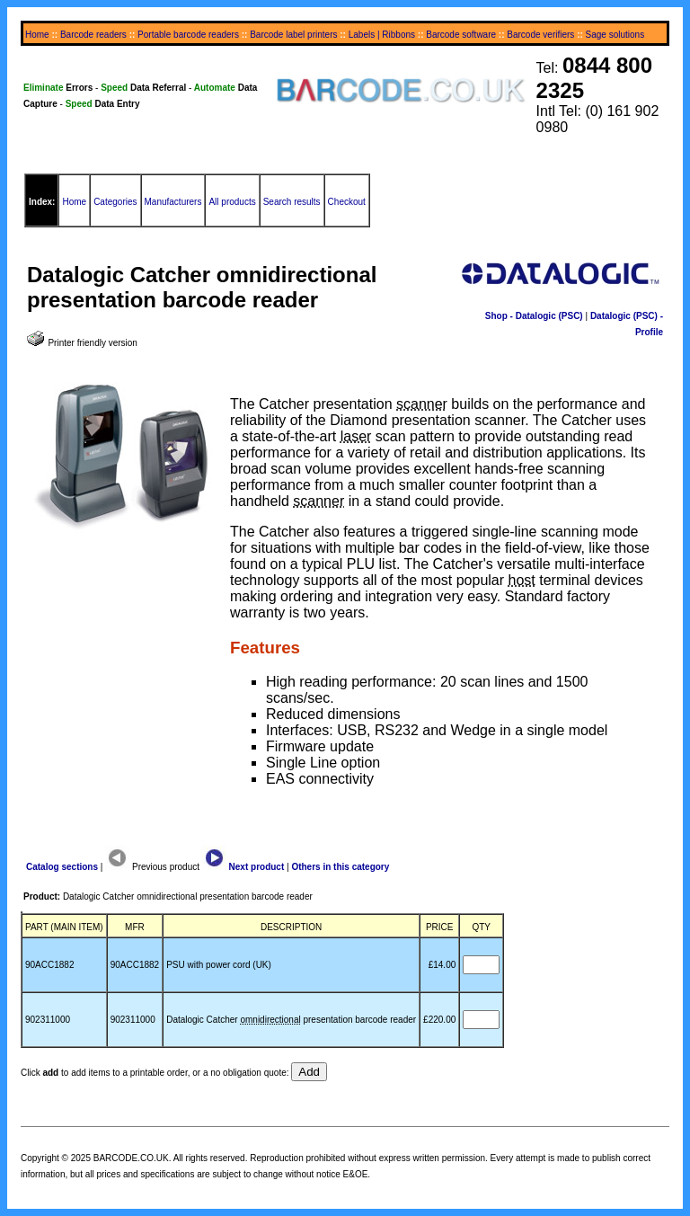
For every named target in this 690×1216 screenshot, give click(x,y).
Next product (243, 867)
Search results (292, 202)
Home (37, 35)
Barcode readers (93, 35)
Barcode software (461, 35)
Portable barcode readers (188, 35)
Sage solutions (615, 35)
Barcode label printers (293, 35)
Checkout (347, 202)
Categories (115, 202)
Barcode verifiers (540, 35)
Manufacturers (173, 202)
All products (231, 202)
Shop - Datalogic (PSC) (534, 316)
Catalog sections (62, 867)
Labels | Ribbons (382, 35)
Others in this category (340, 867)
